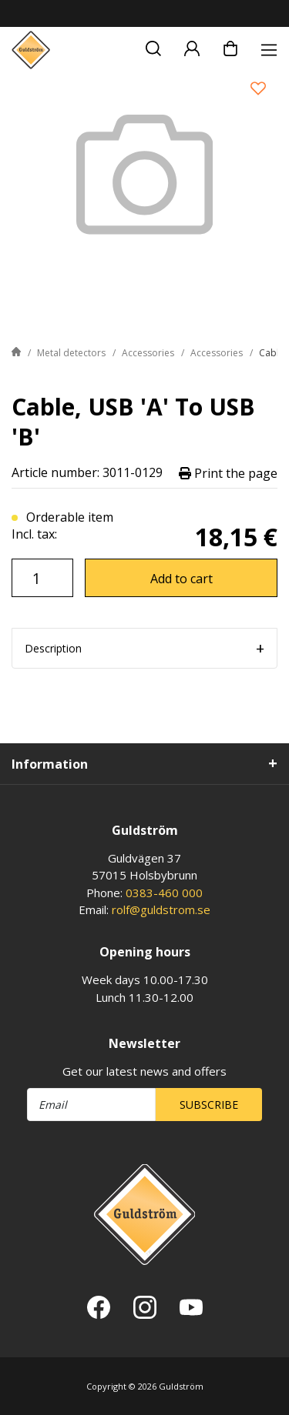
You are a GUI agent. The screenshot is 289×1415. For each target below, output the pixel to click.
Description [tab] (53, 648)
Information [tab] (50, 764)
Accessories (148, 352)
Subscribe (209, 1104)
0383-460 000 (164, 892)
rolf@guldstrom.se (161, 909)
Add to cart (181, 578)
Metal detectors (71, 352)
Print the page (228, 473)
